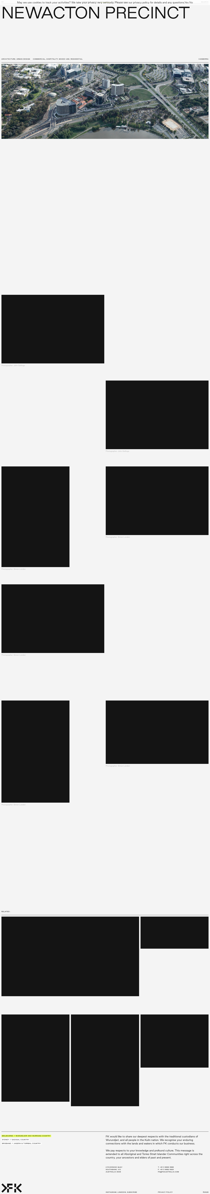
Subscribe (132, 1192)
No (191, 2)
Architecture (8, 59)
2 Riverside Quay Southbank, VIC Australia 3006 (114, 1169)
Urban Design (23, 59)
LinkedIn (122, 1192)
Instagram (111, 1192)
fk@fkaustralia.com (168, 1172)
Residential (77, 59)
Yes (186, 2)
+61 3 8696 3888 (167, 1167)
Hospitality (52, 59)
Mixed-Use (64, 59)
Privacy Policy (165, 1192)
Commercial (39, 59)
